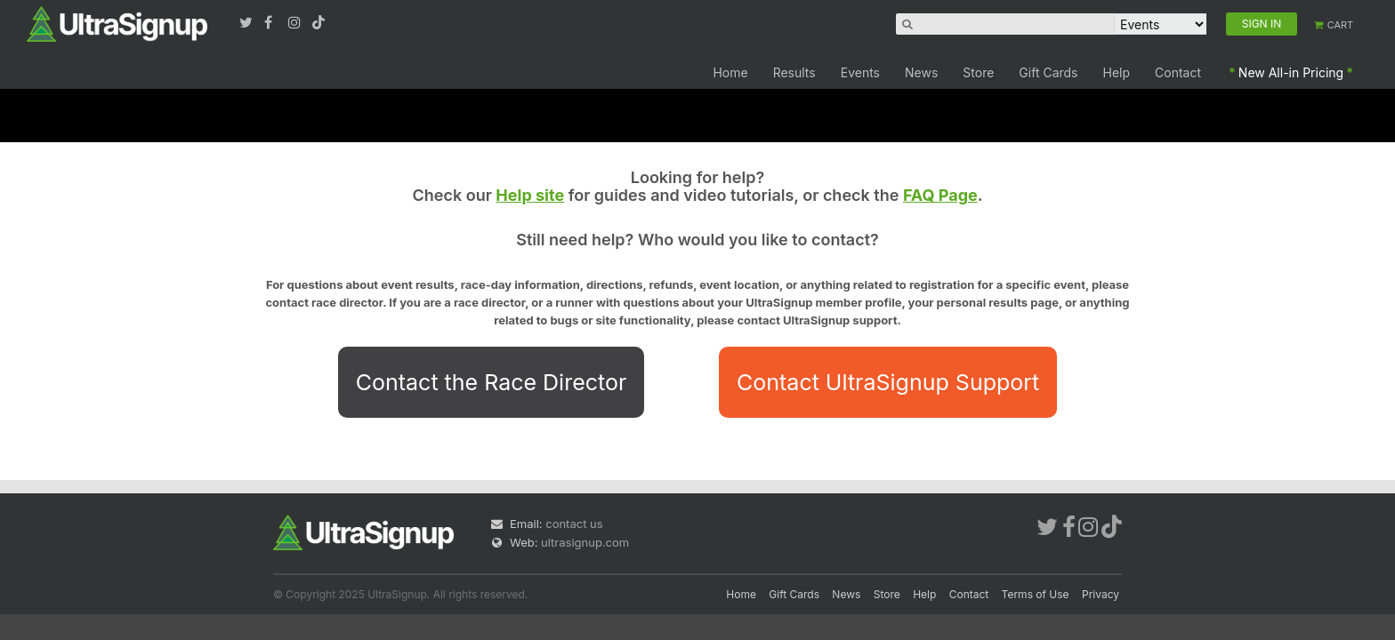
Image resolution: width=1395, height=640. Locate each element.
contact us (573, 523)
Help (1117, 72)
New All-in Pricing (1290, 72)
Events (860, 72)
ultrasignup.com (585, 542)
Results (794, 72)
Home (730, 72)
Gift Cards (1048, 72)
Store (978, 72)
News (921, 72)
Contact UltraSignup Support (888, 382)
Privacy (1100, 594)
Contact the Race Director (491, 382)
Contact (1178, 72)
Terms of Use (1035, 594)
